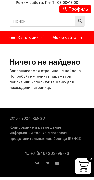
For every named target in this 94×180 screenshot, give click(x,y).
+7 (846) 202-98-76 (49, 153)
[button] (28, 37)
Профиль (78, 9)
